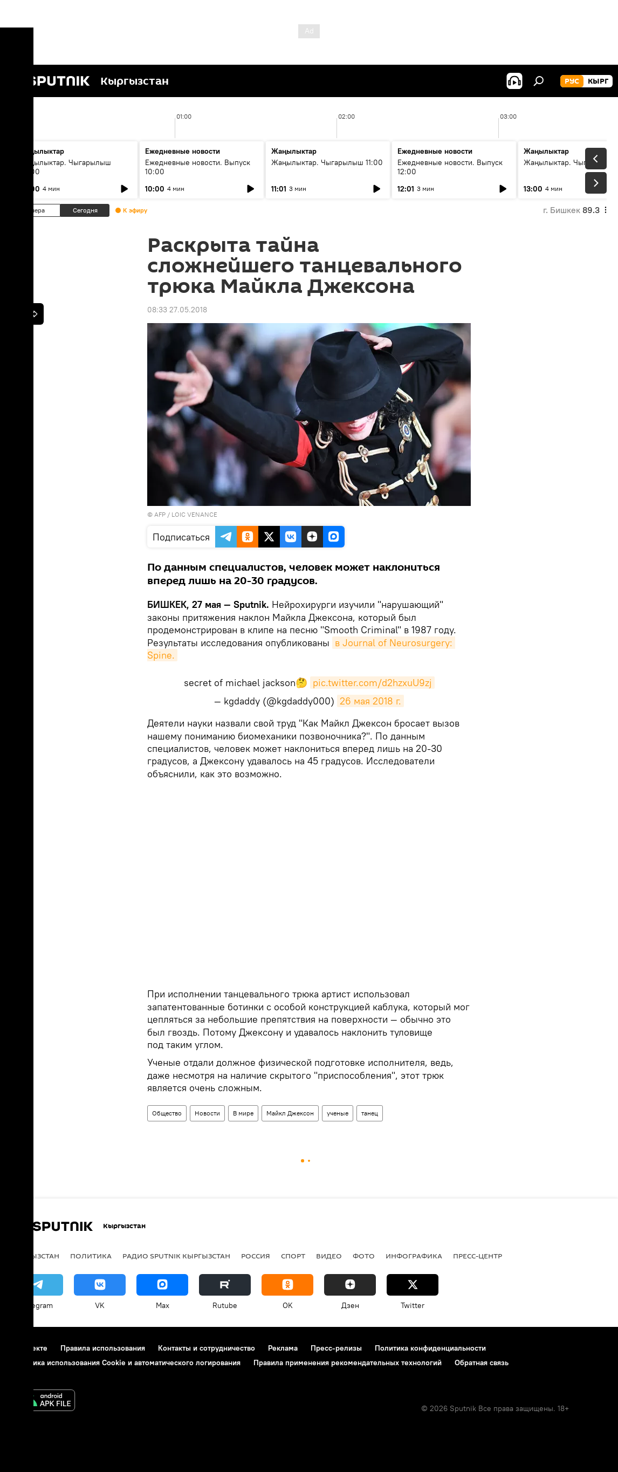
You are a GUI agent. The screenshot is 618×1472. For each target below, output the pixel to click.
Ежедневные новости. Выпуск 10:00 (197, 167)
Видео (329, 1256)
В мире (243, 1113)
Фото (364, 1256)
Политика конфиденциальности (430, 1348)
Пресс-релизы (336, 1348)
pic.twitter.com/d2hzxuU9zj (372, 682)
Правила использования (102, 1348)
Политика (91, 1256)
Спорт (293, 1256)
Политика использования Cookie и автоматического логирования (126, 1362)
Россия (255, 1256)
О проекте (29, 1348)
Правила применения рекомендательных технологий (347, 1362)
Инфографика (414, 1256)
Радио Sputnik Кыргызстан (176, 1256)
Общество (167, 1113)
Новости (207, 1113)
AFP (160, 514)
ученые (337, 1113)
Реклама (283, 1348)
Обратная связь (482, 1362)
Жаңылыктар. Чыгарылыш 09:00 (65, 167)
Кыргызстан (35, 1256)
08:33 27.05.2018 (177, 309)
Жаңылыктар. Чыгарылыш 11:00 (327, 162)
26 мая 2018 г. (370, 701)
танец (369, 1113)
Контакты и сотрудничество (206, 1348)
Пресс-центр (477, 1256)
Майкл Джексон (290, 1113)
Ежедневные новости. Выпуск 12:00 (450, 167)
